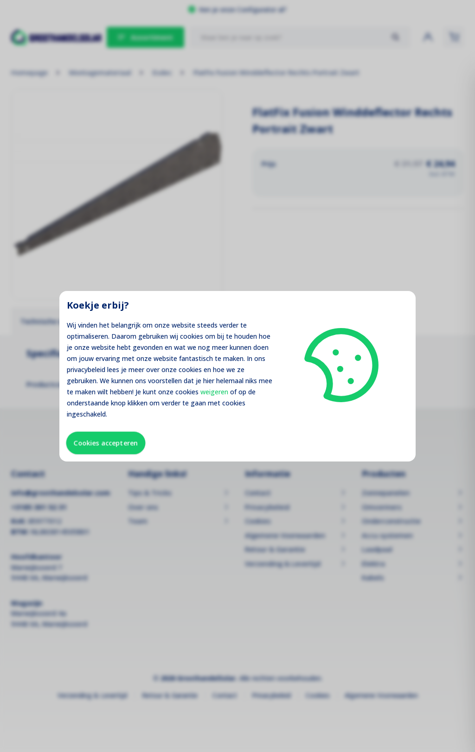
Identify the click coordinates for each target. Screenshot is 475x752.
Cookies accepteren (105, 442)
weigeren (214, 391)
